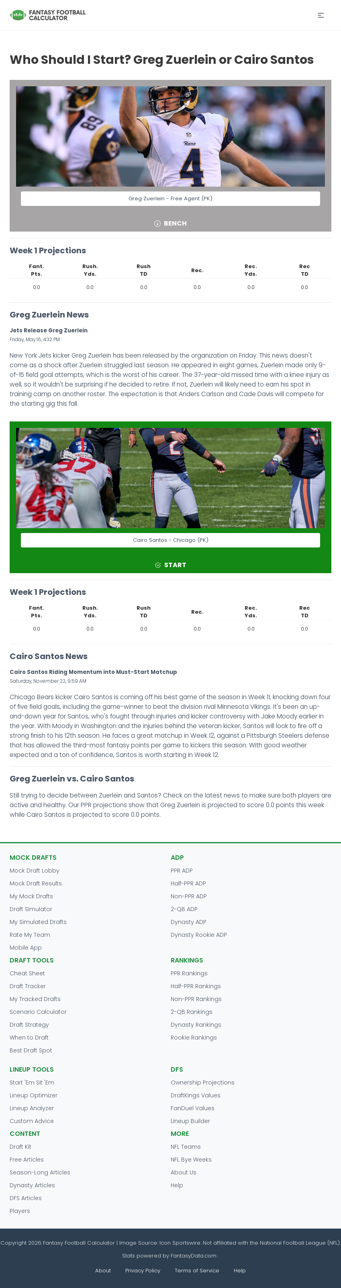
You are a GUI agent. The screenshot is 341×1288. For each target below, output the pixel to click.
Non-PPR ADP (189, 896)
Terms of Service (197, 1270)
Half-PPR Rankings (196, 986)
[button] (320, 15)
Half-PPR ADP (188, 883)
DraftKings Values (196, 1095)
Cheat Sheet (27, 973)
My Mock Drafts (31, 896)
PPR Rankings (189, 973)
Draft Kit (20, 1147)
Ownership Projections (203, 1082)
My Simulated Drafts (38, 922)
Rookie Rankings (194, 1038)
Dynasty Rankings (196, 1025)
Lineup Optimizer (33, 1095)
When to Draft (29, 1038)
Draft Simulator (31, 909)
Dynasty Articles (32, 1185)
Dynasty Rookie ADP (199, 935)
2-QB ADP (184, 909)
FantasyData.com (194, 1256)
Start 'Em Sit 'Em (32, 1082)
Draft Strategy (29, 1025)
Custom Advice (32, 1121)
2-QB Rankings (191, 1012)
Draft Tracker (28, 986)
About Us (183, 1172)
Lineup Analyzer (32, 1108)
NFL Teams (186, 1147)
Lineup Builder (190, 1121)
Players (20, 1211)
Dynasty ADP (188, 922)
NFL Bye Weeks (191, 1160)
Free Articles (27, 1160)
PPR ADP (182, 871)
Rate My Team (30, 935)
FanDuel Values (192, 1108)
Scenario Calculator (38, 1012)
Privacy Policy (142, 1270)
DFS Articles (26, 1198)
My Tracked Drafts (35, 999)
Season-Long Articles (40, 1172)
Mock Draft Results (36, 883)
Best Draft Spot (31, 1050)
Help (177, 1185)
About (103, 1270)
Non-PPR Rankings (196, 999)
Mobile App (26, 948)
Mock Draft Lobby (34, 871)
